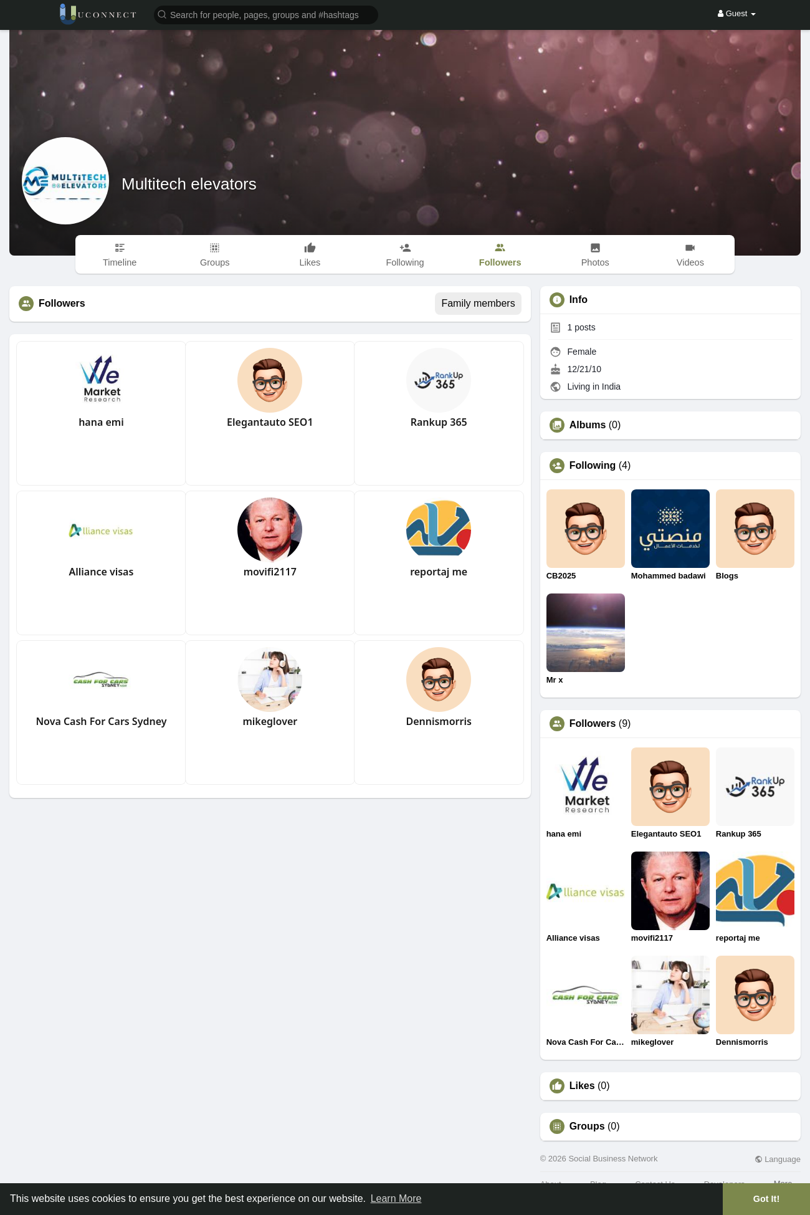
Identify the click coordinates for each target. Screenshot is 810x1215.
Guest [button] (737, 13)
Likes (582, 1086)
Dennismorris (438, 721)
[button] (266, 14)
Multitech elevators (189, 184)
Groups (587, 1126)
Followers (592, 724)
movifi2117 (270, 572)
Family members (478, 303)
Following (592, 466)
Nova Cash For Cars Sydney (101, 721)
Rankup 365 (439, 422)
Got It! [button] (766, 1199)
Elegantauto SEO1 (270, 422)
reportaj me (438, 572)
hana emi (101, 422)
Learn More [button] (396, 1198)
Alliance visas (101, 572)
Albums (587, 425)
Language (778, 1159)
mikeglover (269, 721)
